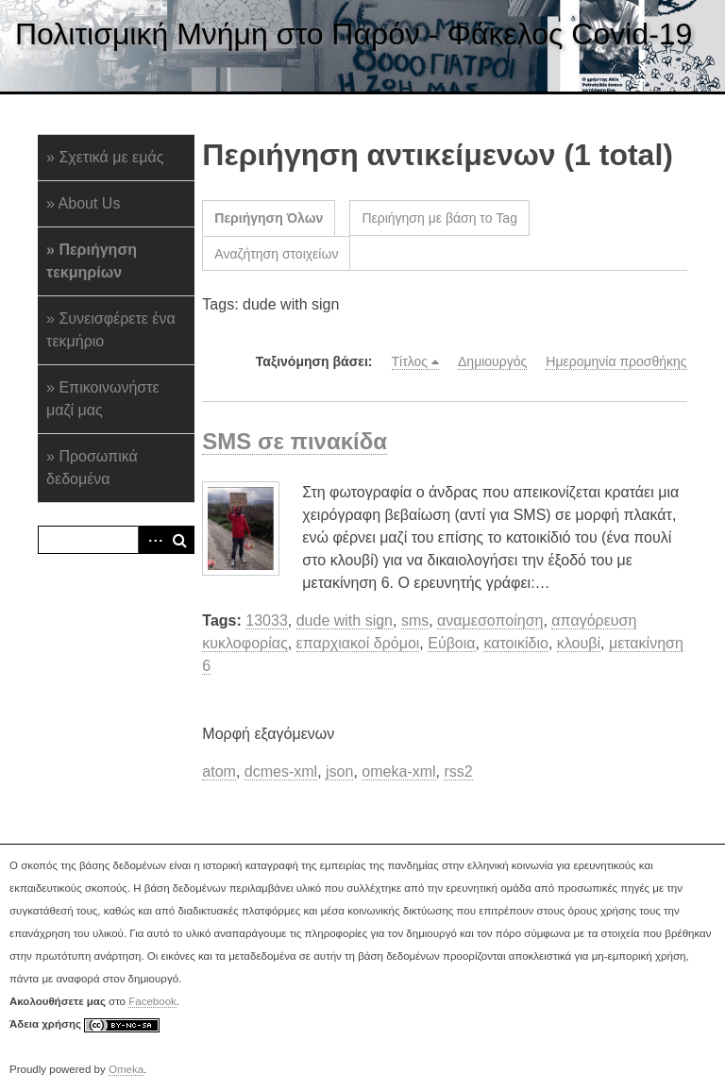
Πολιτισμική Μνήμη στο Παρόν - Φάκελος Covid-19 (353, 34)
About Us (90, 203)
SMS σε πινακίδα (294, 441)
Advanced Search (152, 540)
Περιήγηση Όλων (268, 218)
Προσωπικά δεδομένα (92, 467)
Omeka (126, 1069)
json (339, 771)
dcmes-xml (280, 771)
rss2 (458, 771)
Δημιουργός (492, 361)
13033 (266, 620)
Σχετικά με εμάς (111, 157)
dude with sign (344, 620)
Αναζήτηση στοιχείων (276, 253)
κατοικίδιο (515, 643)
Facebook (152, 1001)
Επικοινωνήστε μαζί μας (103, 398)
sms (415, 620)
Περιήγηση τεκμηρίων (91, 261)
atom (219, 771)
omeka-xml (398, 771)
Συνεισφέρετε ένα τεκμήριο (111, 329)
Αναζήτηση (180, 540)
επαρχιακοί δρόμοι (358, 643)
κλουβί (578, 643)
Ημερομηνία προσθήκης (616, 361)
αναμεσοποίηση (490, 620)
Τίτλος (410, 361)
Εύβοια (451, 643)
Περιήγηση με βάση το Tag (439, 218)
